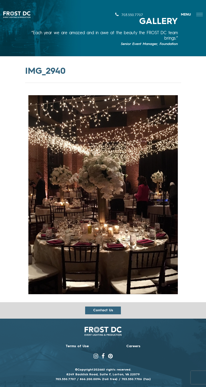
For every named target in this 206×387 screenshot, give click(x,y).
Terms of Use (77, 346)
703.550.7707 (129, 15)
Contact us (103, 310)
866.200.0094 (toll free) (98, 379)
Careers (133, 346)
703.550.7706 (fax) (136, 379)
